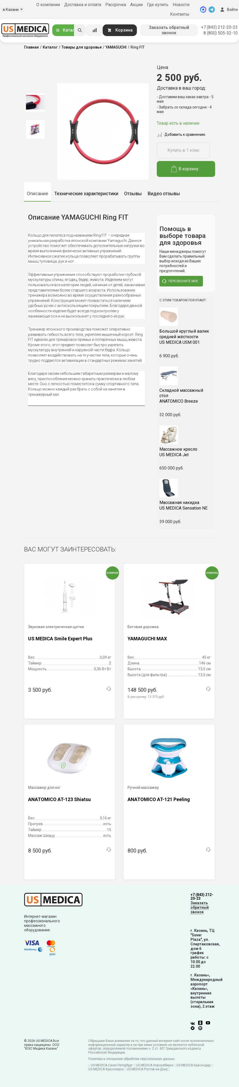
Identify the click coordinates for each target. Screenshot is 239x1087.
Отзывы (133, 193)
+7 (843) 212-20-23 (219, 27)
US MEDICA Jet (185, 452)
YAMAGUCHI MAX (147, 638)
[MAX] (203, 9)
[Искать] (80, 30)
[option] (35, 102)
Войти (228, 9)
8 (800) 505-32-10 (220, 33)
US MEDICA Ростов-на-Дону (147, 1069)
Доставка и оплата (82, 4)
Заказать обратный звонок (169, 30)
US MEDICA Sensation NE (185, 505)
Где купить (157, 4)
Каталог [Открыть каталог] (67, 30)
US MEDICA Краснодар (193, 1065)
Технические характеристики (86, 193)
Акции (136, 4)
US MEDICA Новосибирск (154, 1065)
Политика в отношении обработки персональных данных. (131, 1059)
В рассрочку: (146, 697)
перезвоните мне (180, 281)
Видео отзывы (164, 193)
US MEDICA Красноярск (106, 1069)
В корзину (185, 169)
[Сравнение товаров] (95, 30)
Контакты (179, 14)
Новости (181, 4)
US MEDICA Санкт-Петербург (112, 1065)
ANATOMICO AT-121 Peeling (159, 799)
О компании (48, 4)
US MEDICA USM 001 (185, 337)
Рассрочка (115, 4)
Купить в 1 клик (183, 150)
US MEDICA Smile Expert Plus (60, 638)
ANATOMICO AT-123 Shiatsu (59, 799)
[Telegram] (211, 9)
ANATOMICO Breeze (185, 396)
